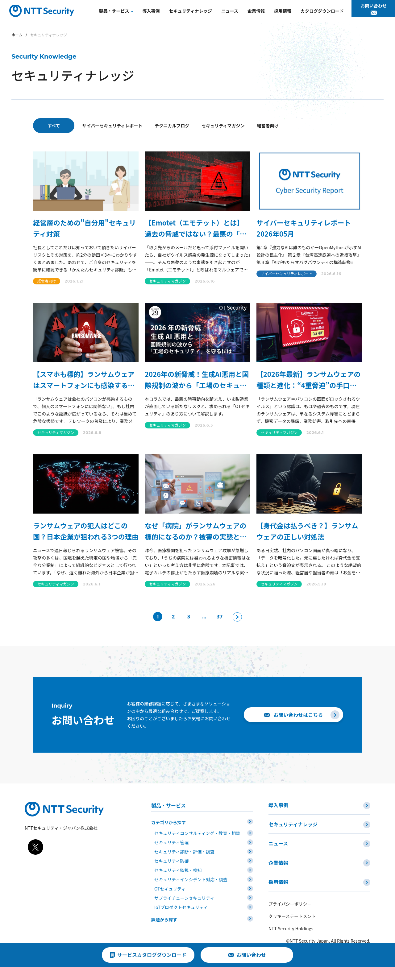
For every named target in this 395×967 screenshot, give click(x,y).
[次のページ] (239, 616)
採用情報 (278, 870)
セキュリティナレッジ (293, 821)
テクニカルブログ (201, 125)
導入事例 (278, 805)
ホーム (17, 34)
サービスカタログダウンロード (151, 954)
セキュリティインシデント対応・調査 (190, 877)
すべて (54, 125)
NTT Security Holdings (290, 914)
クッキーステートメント (292, 902)
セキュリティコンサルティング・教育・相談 (197, 830)
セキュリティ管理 (171, 840)
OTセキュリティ (170, 886)
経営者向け (337, 125)
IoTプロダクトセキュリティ (181, 904)
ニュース (278, 837)
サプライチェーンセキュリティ (184, 895)
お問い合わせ (374, 10)
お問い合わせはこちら (300, 714)
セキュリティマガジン (272, 125)
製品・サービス (168, 805)
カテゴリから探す (168, 819)
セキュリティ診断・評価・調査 (184, 849)
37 (217, 617)
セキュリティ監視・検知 (178, 867)
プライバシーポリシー (290, 889)
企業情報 (278, 854)
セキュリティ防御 (171, 858)
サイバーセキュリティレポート (122, 125)
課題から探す (164, 917)
